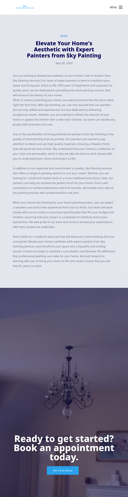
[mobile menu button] (120, 7)
